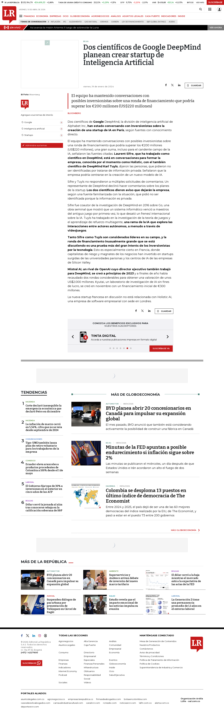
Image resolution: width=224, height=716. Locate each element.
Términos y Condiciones (152, 656)
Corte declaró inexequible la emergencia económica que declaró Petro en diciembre (44, 408)
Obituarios (89, 671)
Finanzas (63, 663)
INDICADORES (168, 16)
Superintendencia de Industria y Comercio (161, 667)
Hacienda (30, 402)
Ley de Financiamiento (133, 22)
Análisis (112, 641)
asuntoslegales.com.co (32, 699)
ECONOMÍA (42, 16)
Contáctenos (146, 648)
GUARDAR (194, 85)
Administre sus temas (34, 145)
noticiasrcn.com (128, 703)
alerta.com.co (162, 703)
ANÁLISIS (116, 16)
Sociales (63, 682)
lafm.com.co (145, 703)
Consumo (63, 652)
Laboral (30, 482)
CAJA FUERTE (152, 16)
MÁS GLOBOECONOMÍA (183, 530)
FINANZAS (29, 16)
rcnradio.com (110, 703)
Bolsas (29, 501)
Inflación (55, 22)
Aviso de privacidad (149, 652)
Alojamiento (75, 22)
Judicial (51, 596)
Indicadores (65, 667)
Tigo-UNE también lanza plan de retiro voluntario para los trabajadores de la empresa (42, 447)
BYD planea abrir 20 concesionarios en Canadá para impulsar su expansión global (148, 413)
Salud (112, 596)
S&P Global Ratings (156, 22)
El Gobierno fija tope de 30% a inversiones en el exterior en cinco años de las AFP (44, 489)
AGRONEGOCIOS (100, 16)
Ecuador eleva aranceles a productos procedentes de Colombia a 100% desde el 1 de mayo (44, 469)
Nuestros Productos (150, 645)
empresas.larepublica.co (80, 699)
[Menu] (21, 16)
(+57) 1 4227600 (29, 652)
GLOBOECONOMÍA (80, 16)
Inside (112, 667)
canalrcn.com (93, 703)
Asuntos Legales (67, 645)
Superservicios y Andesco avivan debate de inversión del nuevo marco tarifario (123, 579)
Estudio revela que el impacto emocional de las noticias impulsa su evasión (123, 604)
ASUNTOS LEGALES (132, 16)
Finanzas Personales (94, 663)
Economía (114, 652)
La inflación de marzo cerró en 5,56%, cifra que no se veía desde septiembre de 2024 (44, 427)
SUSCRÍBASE (215, 2)
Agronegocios (66, 641)
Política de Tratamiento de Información (159, 660)
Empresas (64, 660)
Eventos (113, 660)
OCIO (65, 16)
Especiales (89, 660)
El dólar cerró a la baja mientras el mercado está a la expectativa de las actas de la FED (186, 579)
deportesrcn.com (30, 706)
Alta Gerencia (91, 641)
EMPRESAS (55, 16)
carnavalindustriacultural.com (68, 703)
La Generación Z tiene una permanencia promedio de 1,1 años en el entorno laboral (186, 604)
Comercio (31, 461)
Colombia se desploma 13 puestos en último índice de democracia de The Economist (146, 496)
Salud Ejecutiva (117, 675)
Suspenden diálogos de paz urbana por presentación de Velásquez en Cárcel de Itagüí (61, 606)
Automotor (53, 571)
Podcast (63, 675)
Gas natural (91, 22)
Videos (87, 682)
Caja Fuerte (90, 645)
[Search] (200, 9)
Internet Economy (68, 671)
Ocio (111, 671)
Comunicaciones (34, 439)
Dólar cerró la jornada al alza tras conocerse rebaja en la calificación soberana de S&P (44, 507)
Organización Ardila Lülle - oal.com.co (192, 699)
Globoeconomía (117, 663)
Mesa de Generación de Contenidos (158, 641)
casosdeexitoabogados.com (35, 703)
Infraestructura (91, 667)
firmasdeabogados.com (108, 699)
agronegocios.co (56, 699)
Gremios (104, 22)
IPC (64, 22)
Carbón (115, 22)
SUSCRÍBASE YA (161, 348)
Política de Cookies (149, 663)
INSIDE (181, 16)
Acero (172, 22)
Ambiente (113, 571)
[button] (72, 337)
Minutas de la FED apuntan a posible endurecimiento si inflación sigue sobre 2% (150, 452)
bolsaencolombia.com (135, 699)
